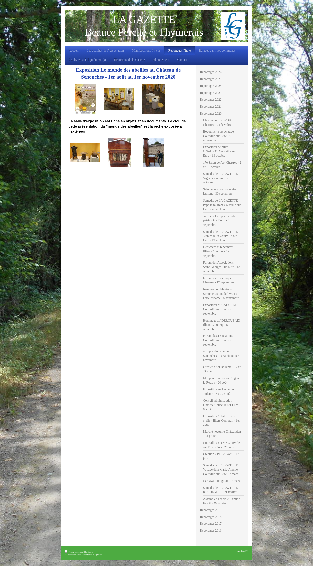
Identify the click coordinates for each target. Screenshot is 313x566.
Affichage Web (242, 551)
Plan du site (88, 552)
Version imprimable (74, 552)
